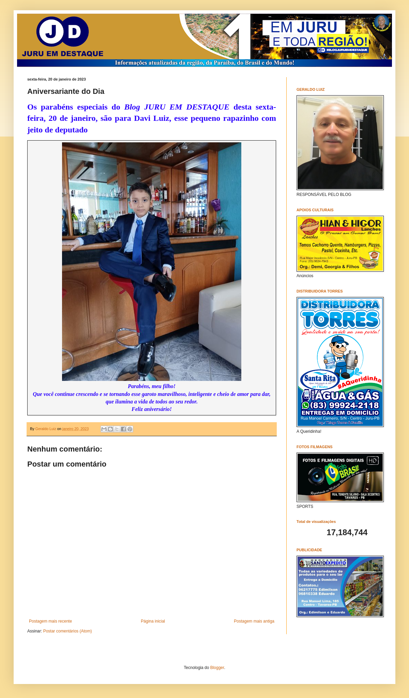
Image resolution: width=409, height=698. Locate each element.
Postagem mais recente (50, 621)
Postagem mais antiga (254, 621)
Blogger (217, 667)
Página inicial (153, 621)
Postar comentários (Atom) (67, 631)
